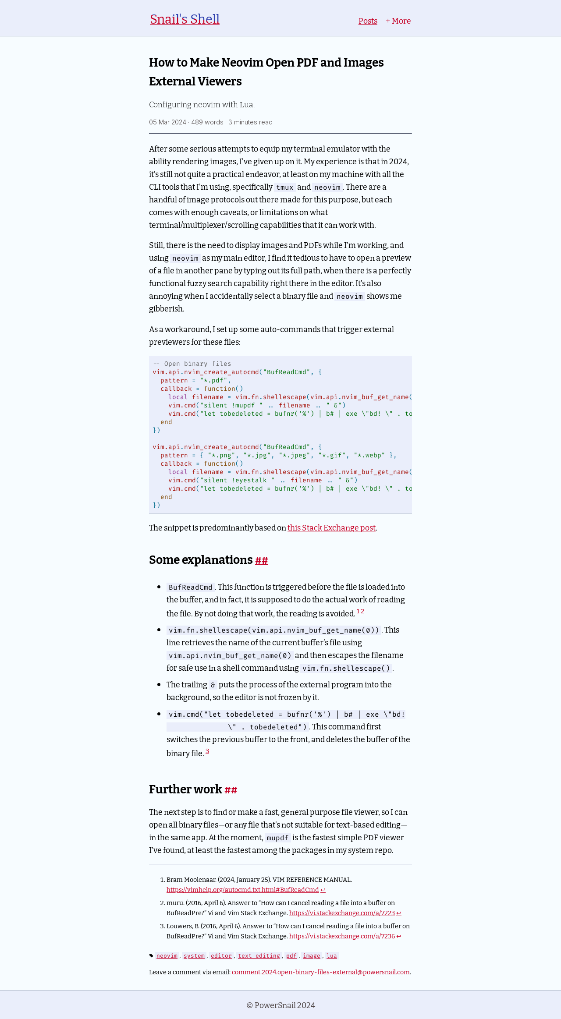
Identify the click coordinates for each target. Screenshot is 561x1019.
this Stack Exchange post (332, 527)
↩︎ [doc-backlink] (323, 889)
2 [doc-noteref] (362, 610)
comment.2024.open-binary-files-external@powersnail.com (321, 971)
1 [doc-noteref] (358, 610)
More (398, 20)
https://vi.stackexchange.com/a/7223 (342, 912)
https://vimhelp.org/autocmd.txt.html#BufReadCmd (243, 889)
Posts (368, 20)
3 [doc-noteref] (207, 750)
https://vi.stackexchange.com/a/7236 (342, 936)
